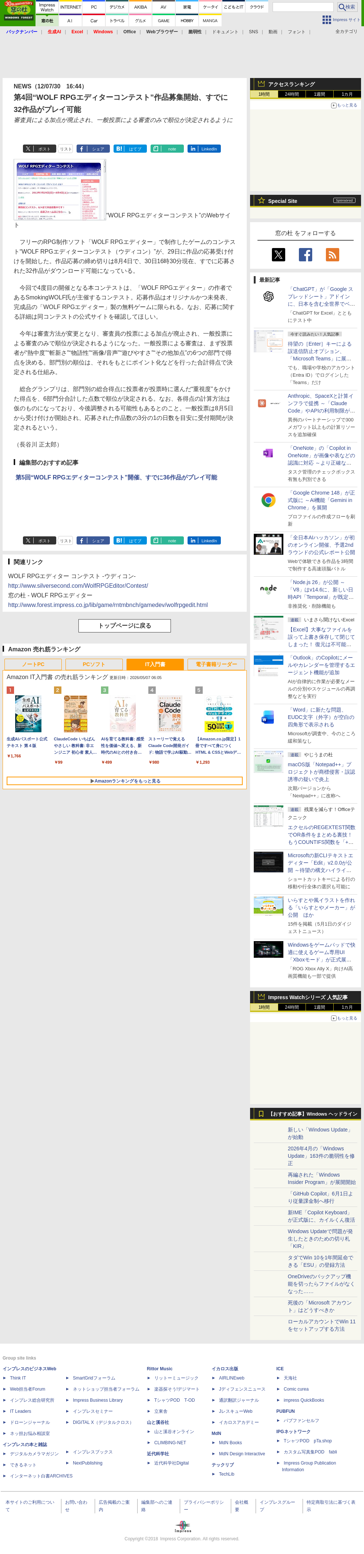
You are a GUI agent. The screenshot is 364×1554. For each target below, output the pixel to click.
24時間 (292, 94)
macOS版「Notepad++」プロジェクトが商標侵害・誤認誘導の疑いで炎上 (321, 771)
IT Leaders (20, 1411)
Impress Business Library (98, 1400)
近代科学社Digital (171, 1463)
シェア (98, 149)
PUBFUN (285, 1411)
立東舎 (161, 1411)
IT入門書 (155, 664)
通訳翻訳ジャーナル (239, 1400)
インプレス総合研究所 (32, 1400)
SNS (253, 31)
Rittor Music (159, 1368)
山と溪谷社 (158, 1422)
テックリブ (223, 1465)
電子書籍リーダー (216, 664)
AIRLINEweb (232, 1378)
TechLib (226, 1474)
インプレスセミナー (93, 1411)
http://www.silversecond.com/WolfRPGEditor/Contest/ (78, 586)
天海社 (290, 1378)
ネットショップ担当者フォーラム (106, 1389)
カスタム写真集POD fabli (310, 1452)
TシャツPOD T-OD (174, 1400)
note (172, 149)
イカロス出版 (225, 1368)
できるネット (23, 1465)
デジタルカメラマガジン (34, 1453)
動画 (273, 31)
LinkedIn (209, 149)
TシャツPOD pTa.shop (308, 1440)
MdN (216, 1433)
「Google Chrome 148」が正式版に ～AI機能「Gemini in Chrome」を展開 (321, 500)
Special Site (282, 201)
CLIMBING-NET (170, 1442)
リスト (66, 149)
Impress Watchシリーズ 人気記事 (308, 997)
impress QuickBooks (304, 1400)
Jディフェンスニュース (242, 1389)
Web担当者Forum (27, 1389)
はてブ (135, 149)
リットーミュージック (176, 1378)
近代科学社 (158, 1453)
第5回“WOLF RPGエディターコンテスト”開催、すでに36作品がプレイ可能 (116, 477)
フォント (297, 31)
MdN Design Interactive (242, 1453)
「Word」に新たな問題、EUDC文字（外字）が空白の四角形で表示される (321, 717)
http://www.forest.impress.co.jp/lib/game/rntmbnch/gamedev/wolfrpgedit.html (108, 605)
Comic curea (296, 1389)
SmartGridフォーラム (94, 1378)
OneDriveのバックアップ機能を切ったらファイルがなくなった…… (321, 1283)
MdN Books (230, 1442)
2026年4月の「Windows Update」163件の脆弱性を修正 (321, 1156)
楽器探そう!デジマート (177, 1389)
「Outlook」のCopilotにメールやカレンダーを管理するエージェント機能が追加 (321, 665)
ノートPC (33, 664)
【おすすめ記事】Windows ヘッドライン (312, 1114)
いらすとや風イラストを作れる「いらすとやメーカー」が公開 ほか (321, 907)
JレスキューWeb (235, 1411)
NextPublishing (87, 1463)
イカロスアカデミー (239, 1422)
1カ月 (347, 94)
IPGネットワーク (293, 1431)
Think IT (18, 1378)
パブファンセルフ (301, 1420)
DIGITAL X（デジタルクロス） (103, 1422)
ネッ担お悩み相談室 (30, 1433)
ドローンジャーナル (30, 1422)
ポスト (44, 149)
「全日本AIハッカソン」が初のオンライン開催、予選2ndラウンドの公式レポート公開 (321, 545)
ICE (280, 1368)
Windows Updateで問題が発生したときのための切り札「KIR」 (320, 1238)
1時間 (264, 94)
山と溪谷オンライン (174, 1431)
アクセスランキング (291, 84)
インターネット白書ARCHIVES (41, 1476)
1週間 (320, 94)
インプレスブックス (93, 1452)
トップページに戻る (124, 625)
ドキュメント (225, 31)
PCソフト (94, 664)
